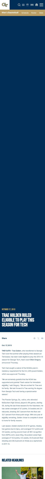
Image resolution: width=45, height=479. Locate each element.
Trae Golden (16, 351)
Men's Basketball (10, 12)
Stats (41, 13)
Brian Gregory (35, 360)
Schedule (25, 13)
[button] (19, 5)
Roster (33, 13)
